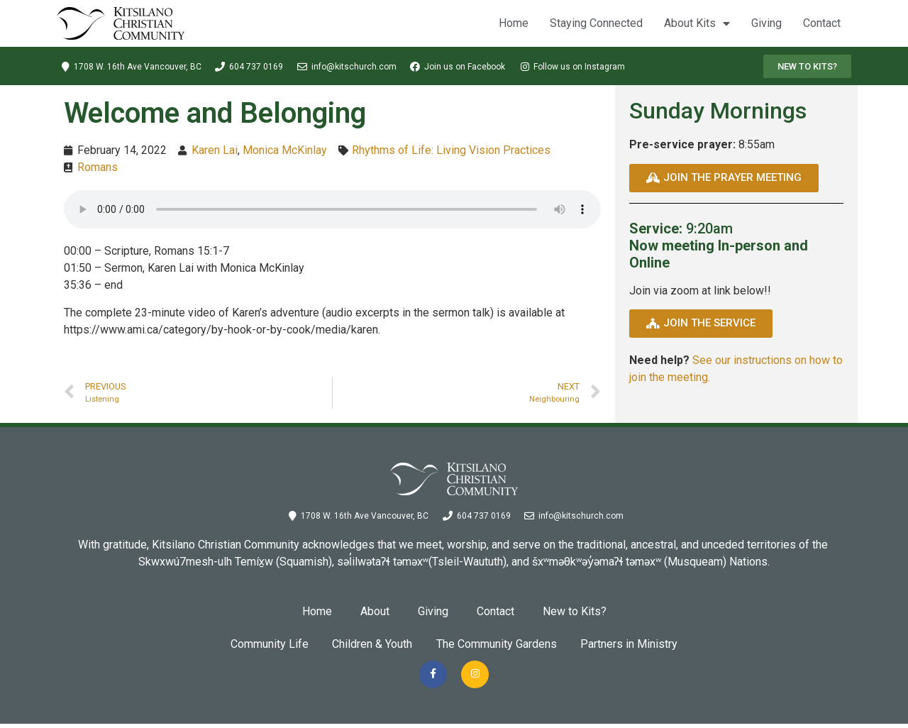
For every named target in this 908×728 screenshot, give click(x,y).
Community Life (262, 644)
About (374, 611)
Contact (822, 23)
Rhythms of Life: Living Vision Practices (451, 150)
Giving (766, 23)
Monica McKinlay (285, 150)
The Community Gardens (498, 644)
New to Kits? (575, 611)
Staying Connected (596, 23)
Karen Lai (215, 150)
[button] (807, 66)
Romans (97, 167)
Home (513, 23)
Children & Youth (370, 644)
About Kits (697, 23)
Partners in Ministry (636, 644)
